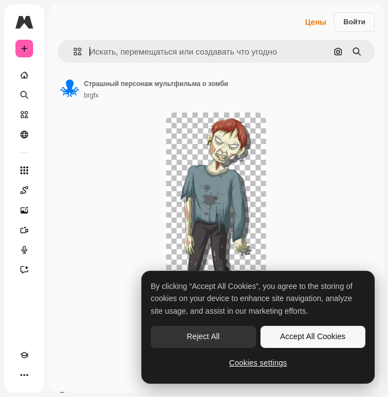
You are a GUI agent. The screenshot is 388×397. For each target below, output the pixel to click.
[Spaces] (24, 190)
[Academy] (24, 355)
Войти (354, 22)
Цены (316, 22)
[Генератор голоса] (24, 250)
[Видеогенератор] (24, 230)
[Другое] (24, 375)
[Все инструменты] (24, 170)
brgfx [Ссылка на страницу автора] (91, 95)
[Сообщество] (24, 134)
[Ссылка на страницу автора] (69, 88)
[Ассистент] (24, 269)
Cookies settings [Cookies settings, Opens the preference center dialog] (258, 362)
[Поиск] (24, 95)
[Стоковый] (24, 115)
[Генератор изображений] (24, 210)
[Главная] (24, 75)
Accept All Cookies (313, 336)
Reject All (203, 336)
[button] (73, 51)
